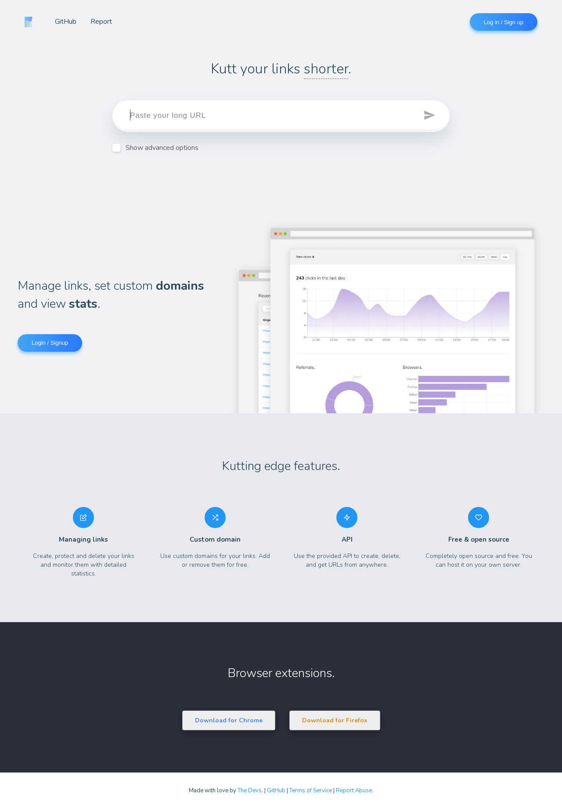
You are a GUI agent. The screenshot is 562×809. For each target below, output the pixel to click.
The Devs (250, 790)
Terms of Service (310, 790)
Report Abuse (354, 790)
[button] (430, 116)
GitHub (65, 21)
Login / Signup (50, 342)
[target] (281, 116)
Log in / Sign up (503, 22)
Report (101, 21)
